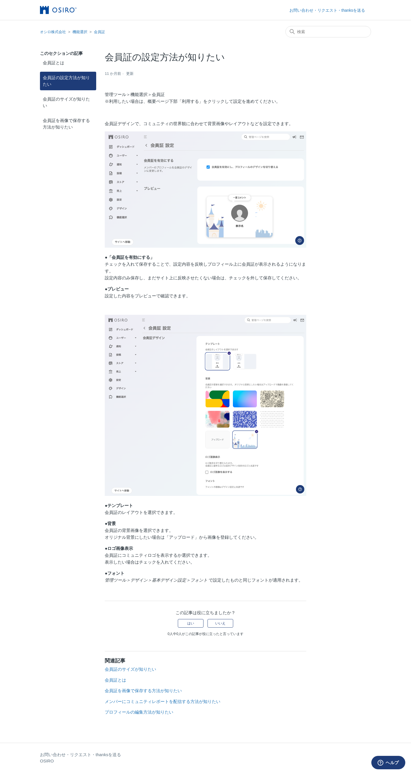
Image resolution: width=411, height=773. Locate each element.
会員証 (99, 32)
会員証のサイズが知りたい (66, 102)
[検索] (328, 31)
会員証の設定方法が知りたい (66, 81)
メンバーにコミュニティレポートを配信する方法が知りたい (162, 701)
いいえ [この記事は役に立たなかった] (220, 623)
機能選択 (79, 32)
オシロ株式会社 (53, 32)
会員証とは (53, 62)
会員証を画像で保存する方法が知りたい (66, 123)
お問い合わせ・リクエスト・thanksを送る (327, 10)
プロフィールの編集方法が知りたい (139, 712)
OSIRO (47, 760)
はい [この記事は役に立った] (190, 623)
